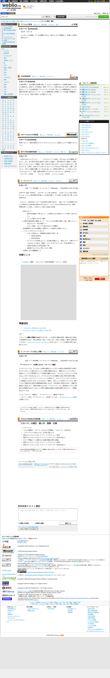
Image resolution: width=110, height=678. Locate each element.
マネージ (41, 142)
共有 (65, 376)
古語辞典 (51, 1)
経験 (37, 164)
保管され (64, 383)
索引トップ (37, 24)
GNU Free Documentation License (49, 558)
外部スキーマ (86, 92)
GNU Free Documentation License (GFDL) (41, 563)
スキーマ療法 (31, 226)
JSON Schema (36, 236)
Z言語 (29, 245)
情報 (21, 21)
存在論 (33, 213)
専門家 (34, 373)
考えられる (54, 164)
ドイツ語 (47, 193)
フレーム (41, 174)
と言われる (67, 430)
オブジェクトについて (51, 142)
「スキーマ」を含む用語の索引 (29, 527)
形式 (61, 368)
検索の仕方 (11, 610)
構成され (51, 371)
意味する (25, 87)
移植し (48, 368)
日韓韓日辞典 (43, 1)
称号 (58, 435)
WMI (20, 142)
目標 (43, 94)
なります (44, 385)
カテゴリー (59, 181)
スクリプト (24, 174)
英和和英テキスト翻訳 (29, 506)
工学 (5, 65)
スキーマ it (84, 141)
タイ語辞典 (91, 623)
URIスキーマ (86, 109)
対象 (33, 84)
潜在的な (65, 385)
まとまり (62, 87)
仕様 (74, 35)
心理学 (21, 84)
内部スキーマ (37, 463)
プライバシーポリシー (14, 616)
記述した (61, 142)
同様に (50, 381)
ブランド (50, 87)
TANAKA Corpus (6, 570)
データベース (25, 35)
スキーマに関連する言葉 (25, 464)
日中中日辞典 (34, 1)
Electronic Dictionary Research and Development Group (74, 598)
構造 (32, 35)
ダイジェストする (68, 371)
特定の (32, 142)
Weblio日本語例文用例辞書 (30, 419)
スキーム (23, 202)
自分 (24, 92)
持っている (45, 166)
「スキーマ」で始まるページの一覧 (34, 328)
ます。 (56, 371)
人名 (5, 89)
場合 (52, 161)
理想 (20, 92)
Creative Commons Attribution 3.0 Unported (39, 575)
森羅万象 (85, 251)
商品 (44, 87)
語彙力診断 (7, 163)
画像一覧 (63, 152)
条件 (69, 376)
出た (27, 159)
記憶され (57, 84)
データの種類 (39, 35)
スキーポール (85, 136)
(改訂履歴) (42, 560)
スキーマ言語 (31, 233)
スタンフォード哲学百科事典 (45, 262)
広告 (30, 87)
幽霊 (72, 159)
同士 (33, 161)
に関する (57, 87)
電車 (5, 58)
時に (57, 159)
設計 (22, 37)
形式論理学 (26, 228)
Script (31, 174)
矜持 (84, 245)
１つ (34, 87)
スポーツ (6, 82)
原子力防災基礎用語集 (29, 152)
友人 (30, 161)
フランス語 (68, 193)
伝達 (36, 94)
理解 (48, 373)
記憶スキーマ (59, 463)
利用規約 (10, 614)
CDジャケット (66, 381)
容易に (39, 385)
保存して (51, 378)
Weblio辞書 (27, 561)
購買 (48, 92)
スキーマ (36, 21)
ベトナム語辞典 (92, 625)
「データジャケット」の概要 (67, 397)
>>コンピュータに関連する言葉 (68, 466)
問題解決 (72, 92)
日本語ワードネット (23, 591)
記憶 (33, 89)
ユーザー (71, 385)
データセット (37, 368)
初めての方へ (97, 13)
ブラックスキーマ (87, 115)
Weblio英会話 (8, 158)
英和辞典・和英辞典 (93, 612)
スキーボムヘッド (86, 132)
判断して (37, 169)
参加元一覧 (105, 13)
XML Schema (35, 238)
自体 (43, 368)
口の (44, 432)
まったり (29, 164)
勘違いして (70, 161)
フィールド (26, 373)
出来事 (38, 84)
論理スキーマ (86, 102)
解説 (54, 364)
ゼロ (30, 381)
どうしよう (33, 159)
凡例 (57, 24)
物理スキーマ (86, 94)
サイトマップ (11, 618)
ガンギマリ (86, 248)
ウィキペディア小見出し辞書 (31, 351)
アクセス (22, 383)
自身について (71, 89)
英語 (27, 193)
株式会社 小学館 (22, 542)
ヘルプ (107, 1)
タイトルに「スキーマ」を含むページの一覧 (37, 330)
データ (55, 35)
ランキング (51, 24)
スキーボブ (84, 129)
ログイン (90, 1)
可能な (27, 383)
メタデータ (56, 368)
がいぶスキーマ (42, 465)
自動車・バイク (8, 60)
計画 (39, 195)
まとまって (50, 84)
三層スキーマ (86, 98)
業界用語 (6, 53)
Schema (67, 171)
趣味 (5, 79)
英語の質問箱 (8, 161)
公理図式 (38, 228)
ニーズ (44, 92)
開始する (58, 376)
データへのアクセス (48, 376)
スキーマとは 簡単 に (88, 143)
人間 (29, 166)
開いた (50, 432)
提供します (47, 383)
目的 (38, 87)
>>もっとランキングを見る (100, 254)
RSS (62, 635)
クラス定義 (67, 142)
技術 (66, 368)
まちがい (71, 164)
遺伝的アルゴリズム (33, 248)
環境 (35, 142)
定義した (70, 35)
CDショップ (57, 381)
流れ (66, 166)
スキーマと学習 (86, 145)
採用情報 (70, 612)
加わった (48, 161)
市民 (24, 435)
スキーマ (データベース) (54, 243)
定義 (84, 236)
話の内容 (60, 161)
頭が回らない (87, 239)
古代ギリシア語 (39, 207)
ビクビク (47, 159)
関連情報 (39, 383)
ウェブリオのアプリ (33, 608)
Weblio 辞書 (99, 1)
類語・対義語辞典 (13, 1)
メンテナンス (68, 378)
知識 (69, 84)
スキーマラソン (31, 435)
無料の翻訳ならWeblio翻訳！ (31, 7)
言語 (69, 368)
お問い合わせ (51, 608)
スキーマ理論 (27, 440)
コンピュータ (28, 21)
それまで (58, 166)
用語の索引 (44, 24)
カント (29, 218)
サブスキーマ (45, 463)
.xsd (83, 106)
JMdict (30, 598)
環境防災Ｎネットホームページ (26, 556)
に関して (43, 84)
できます (53, 373)
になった (36, 376)
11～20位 (91, 220)
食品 (5, 87)
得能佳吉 (85, 226)
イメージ (51, 166)
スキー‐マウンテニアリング (90, 148)
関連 (61, 35)
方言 (5, 91)
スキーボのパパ (86, 125)
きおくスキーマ (67, 463)
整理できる (63, 388)
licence (36, 599)
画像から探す (31, 610)
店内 (58, 383)
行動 (51, 92)
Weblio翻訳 (91, 614)
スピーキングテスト (10, 166)
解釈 (30, 430)
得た (62, 437)
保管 (34, 385)
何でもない (63, 159)
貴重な (48, 388)
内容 (36, 89)
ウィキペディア (26, 181)
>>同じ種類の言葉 (54, 466)
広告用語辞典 (25, 76)
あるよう (37, 432)
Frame (47, 174)
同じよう (58, 89)
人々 (66, 169)
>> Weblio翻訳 (104, 258)
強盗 (72, 383)
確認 (84, 242)
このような (63, 164)
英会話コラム (8, 156)
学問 (5, 70)
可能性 (25, 388)
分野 (59, 169)
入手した (27, 169)
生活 (5, 75)
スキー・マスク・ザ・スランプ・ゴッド (93, 152)
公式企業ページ (72, 608)
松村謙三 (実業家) (88, 223)
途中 (41, 161)
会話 (37, 161)
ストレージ (59, 378)
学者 (49, 430)
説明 (44, 373)
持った (69, 87)
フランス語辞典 (92, 619)
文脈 (71, 166)
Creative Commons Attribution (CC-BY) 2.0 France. (40, 572)
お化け (23, 159)
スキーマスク (85, 150)
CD (30, 383)
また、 (27, 161)
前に (62, 376)
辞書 (4, 1)
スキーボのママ (86, 127)
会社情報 (70, 610)
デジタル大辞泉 (26, 24)
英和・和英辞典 (24, 1)
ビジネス (6, 50)
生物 (5, 84)
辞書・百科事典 (8, 94)
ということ (55, 174)
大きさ (47, 35)
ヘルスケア (7, 77)
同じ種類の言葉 (14, 21)
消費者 (65, 89)
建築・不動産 (8, 67)
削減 (23, 381)
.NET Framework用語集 (29, 135)
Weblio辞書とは (12, 608)
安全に (27, 385)
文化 (5, 72)
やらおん (85, 232)
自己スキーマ (33, 92)
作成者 (56, 388)
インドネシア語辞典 (93, 621)
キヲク (84, 111)
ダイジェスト (40, 371)
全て (3, 48)
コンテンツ (70, 373)
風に (52, 430)
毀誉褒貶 (85, 229)
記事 (36, 364)
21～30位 (98, 220)
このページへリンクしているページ (39, 342)
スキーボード (85, 134)
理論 (57, 440)
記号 (3, 150)
